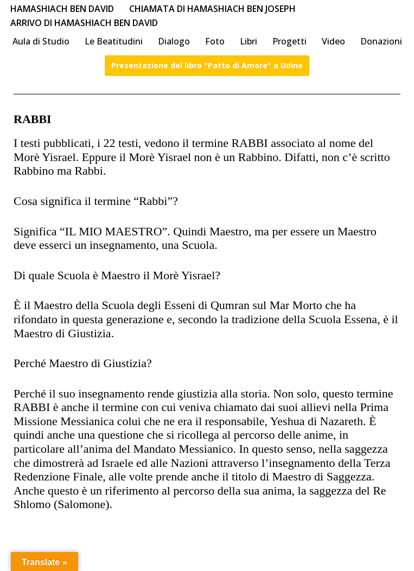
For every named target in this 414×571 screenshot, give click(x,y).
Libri (248, 41)
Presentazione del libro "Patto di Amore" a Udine (207, 65)
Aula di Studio (40, 41)
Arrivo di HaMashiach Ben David (84, 23)
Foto (215, 41)
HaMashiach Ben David (62, 9)
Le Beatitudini (114, 41)
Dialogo (174, 41)
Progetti (289, 41)
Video (333, 41)
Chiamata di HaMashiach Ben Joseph (212, 9)
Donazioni (381, 41)
